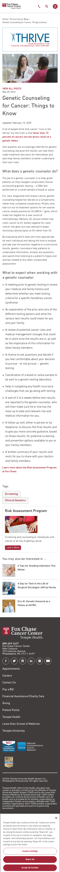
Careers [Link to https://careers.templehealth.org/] (7, 675)
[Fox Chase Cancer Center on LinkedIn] (31, 661)
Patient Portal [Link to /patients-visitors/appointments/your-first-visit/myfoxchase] (10, 710)
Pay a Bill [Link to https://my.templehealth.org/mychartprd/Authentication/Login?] (8, 689)
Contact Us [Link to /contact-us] (9, 682)
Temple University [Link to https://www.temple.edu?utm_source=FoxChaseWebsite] (13, 730)
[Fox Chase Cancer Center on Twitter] (14, 661)
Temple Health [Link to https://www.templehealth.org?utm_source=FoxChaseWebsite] (11, 717)
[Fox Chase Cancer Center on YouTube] (47, 661)
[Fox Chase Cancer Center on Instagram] (22, 661)
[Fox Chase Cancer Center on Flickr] (39, 661)
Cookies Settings (30, 854)
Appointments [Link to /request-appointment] (11, 668)
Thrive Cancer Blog (19, 19)
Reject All (30, 862)
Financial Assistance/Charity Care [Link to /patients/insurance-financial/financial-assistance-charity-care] (23, 696)
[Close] (56, 821)
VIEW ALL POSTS (11, 88)
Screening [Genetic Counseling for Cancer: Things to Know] (11, 494)
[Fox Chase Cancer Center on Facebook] (5, 661)
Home (5, 19)
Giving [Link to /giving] (6, 703)
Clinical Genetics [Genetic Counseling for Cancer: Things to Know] (15, 500)
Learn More (13, 547)
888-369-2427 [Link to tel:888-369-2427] (10, 643)
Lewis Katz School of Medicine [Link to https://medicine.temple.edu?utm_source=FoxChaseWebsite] (21, 724)
